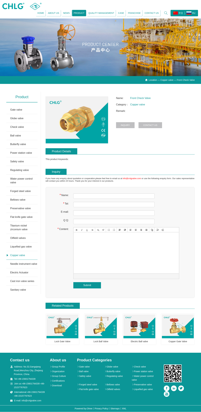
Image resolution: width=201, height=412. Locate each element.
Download (56, 385)
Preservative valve (20, 208)
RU (190, 13)
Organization (57, 371)
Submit (87, 285)
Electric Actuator (19, 272)
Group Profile (57, 367)
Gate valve (16, 110)
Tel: (66, 203)
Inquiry (125, 125)
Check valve (17, 127)
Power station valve (21, 153)
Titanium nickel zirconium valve (18, 227)
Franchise (134, 13)
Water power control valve (21, 181)
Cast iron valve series (22, 281)
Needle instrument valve (23, 264)
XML (124, 408)
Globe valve (17, 118)
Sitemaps (115, 408)
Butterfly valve (18, 144)
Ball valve (15, 135)
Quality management (101, 13)
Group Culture (58, 376)
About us (53, 13)
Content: (63, 229)
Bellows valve (17, 200)
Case (121, 13)
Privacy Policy (101, 408)
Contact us (151, 13)
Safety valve (17, 161)
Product (78, 13)
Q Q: (66, 220)
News (66, 13)
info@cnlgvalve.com (132, 178)
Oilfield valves (18, 238)
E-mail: (65, 212)
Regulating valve (19, 170)
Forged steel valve (20, 191)
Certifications (57, 381)
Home (40, 13)
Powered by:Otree (83, 408)
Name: (64, 195)
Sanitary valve (18, 290)
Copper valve (167, 80)
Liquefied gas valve (21, 246)
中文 (178, 13)
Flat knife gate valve (21, 217)
